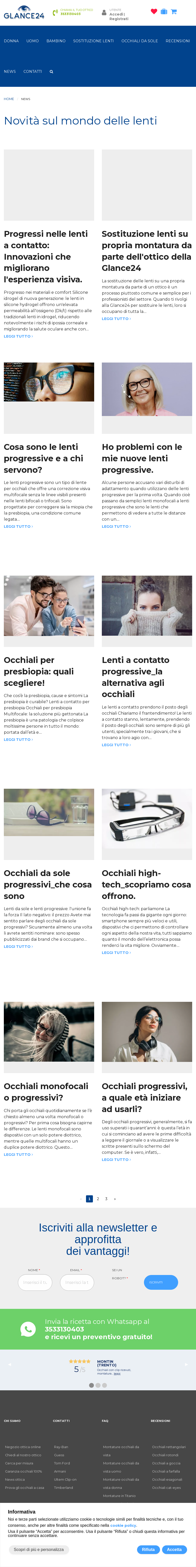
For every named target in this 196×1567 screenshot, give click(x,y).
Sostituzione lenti (93, 41)
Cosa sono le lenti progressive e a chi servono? (43, 458)
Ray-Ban (61, 1447)
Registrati (118, 19)
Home (9, 99)
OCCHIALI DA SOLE (139, 41)
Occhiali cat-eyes (166, 1488)
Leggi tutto (18, 336)
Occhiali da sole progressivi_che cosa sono (48, 884)
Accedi (116, 14)
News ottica (15, 1479)
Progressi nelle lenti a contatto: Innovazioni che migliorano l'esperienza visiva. (46, 256)
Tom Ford (62, 1463)
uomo (32, 41)
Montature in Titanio (119, 1496)
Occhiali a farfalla (166, 1471)
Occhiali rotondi (165, 1455)
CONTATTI (32, 71)
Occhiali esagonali (167, 1479)
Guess (59, 1455)
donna (11, 41)
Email (76, 1270)
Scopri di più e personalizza (39, 1549)
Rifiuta (148, 1549)
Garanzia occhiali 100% (23, 1471)
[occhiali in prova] (165, 12)
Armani (60, 1471)
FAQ (105, 1421)
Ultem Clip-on (65, 1479)
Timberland (63, 1488)
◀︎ (11, 1364)
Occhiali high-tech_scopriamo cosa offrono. (146, 884)
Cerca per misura (19, 1463)
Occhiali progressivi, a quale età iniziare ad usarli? (144, 1097)
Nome (34, 1270)
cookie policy (123, 1525)
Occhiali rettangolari (169, 1447)
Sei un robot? (120, 1274)
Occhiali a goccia (166, 1463)
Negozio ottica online (23, 1447)
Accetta (174, 1549)
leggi (117, 1373)
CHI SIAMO (12, 1421)
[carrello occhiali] (175, 12)
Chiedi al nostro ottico (23, 1455)
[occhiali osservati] (155, 12)
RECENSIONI (178, 41)
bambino (56, 41)
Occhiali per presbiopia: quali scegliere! (39, 671)
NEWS (10, 71)
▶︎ (188, 1364)
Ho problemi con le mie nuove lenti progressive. (142, 458)
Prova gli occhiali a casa (24, 1488)
